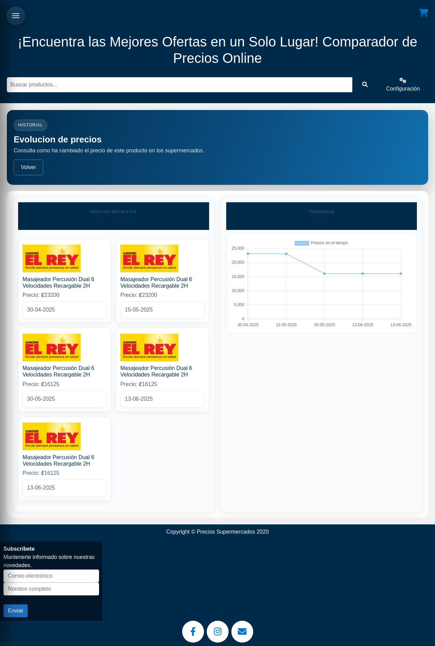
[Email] (242, 632)
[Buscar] (179, 84)
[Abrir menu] (16, 16)
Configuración (403, 85)
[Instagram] (218, 632)
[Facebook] (193, 632)
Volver (28, 167)
